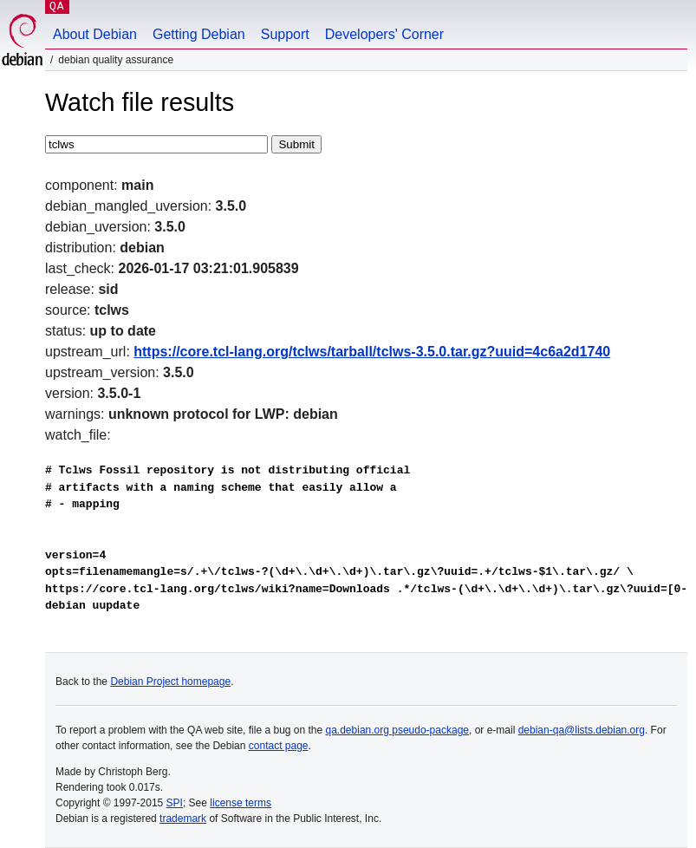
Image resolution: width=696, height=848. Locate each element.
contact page (279, 746)
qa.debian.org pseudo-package (397, 730)
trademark (182, 818)
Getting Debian (199, 34)
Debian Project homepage (170, 681)
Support (285, 34)
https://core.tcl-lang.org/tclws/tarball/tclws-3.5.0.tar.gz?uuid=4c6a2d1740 (371, 351)
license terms (240, 803)
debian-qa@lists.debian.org (581, 730)
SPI (174, 803)
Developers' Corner (384, 34)
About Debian (95, 34)
